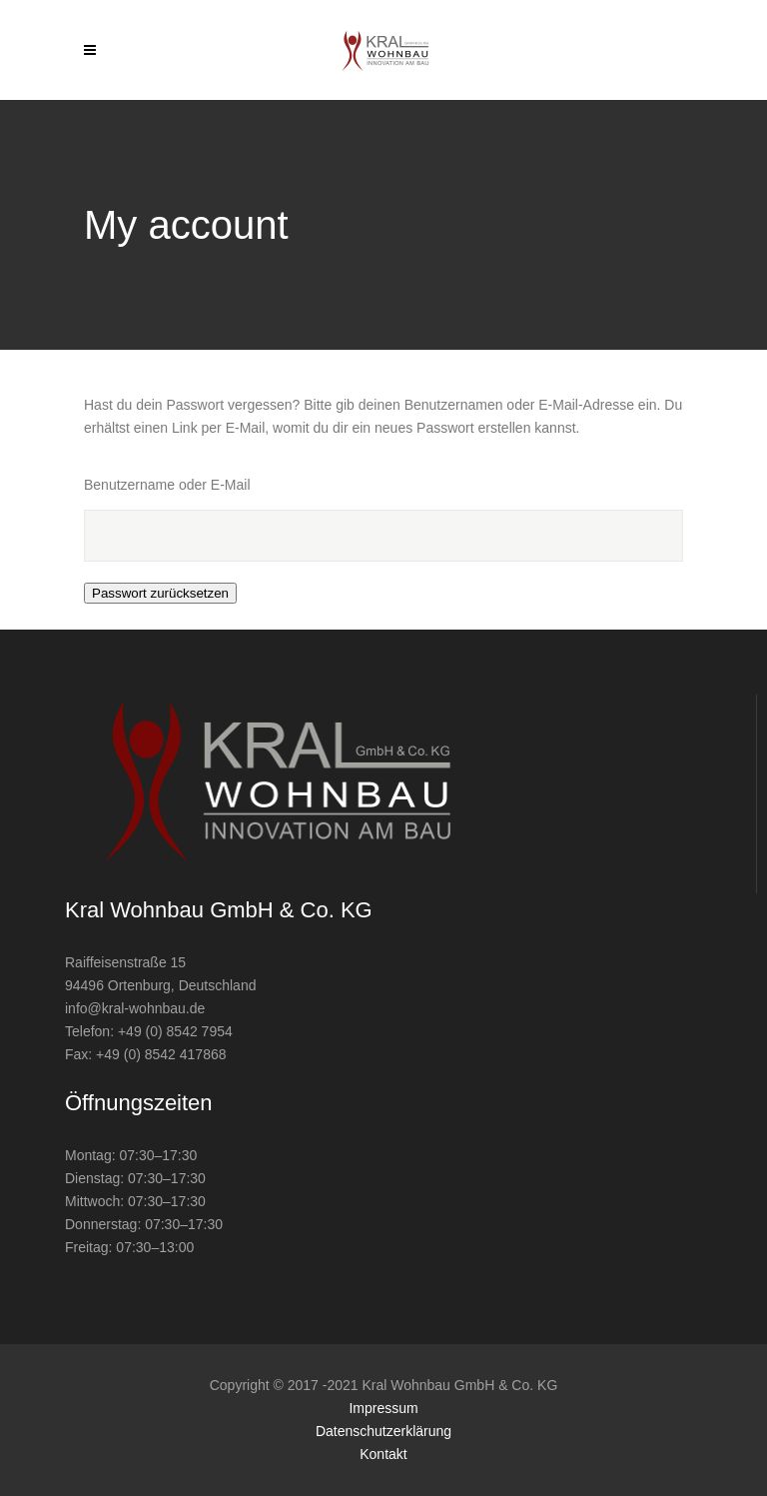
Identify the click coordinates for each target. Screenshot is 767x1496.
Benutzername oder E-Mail (167, 485)
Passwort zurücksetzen (160, 593)
